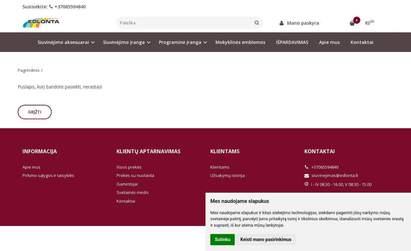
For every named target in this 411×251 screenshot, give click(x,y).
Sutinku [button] (222, 239)
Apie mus (329, 42)
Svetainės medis (133, 192)
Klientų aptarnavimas (148, 151)
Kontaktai (362, 42)
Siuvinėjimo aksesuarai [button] (63, 42)
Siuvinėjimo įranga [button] (124, 42)
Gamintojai (127, 184)
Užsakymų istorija (227, 175)
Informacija (39, 151)
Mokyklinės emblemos (240, 42)
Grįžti (34, 112)
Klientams (225, 151)
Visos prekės (129, 167)
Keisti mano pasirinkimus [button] (266, 239)
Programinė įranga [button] (180, 42)
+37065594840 (67, 7)
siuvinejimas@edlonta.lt (331, 175)
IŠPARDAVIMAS (292, 42)
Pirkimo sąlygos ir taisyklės (48, 175)
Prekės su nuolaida (135, 175)
